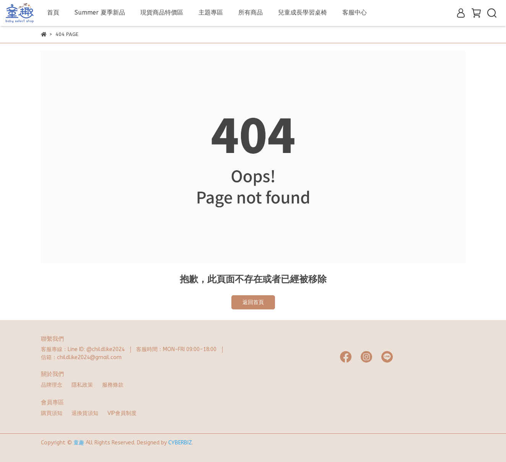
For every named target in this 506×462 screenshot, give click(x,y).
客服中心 (354, 12)
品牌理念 (51, 385)
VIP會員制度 (122, 413)
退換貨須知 (85, 413)
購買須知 (51, 413)
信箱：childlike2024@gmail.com (81, 357)
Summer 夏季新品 (100, 12)
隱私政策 (82, 385)
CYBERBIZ (180, 442)
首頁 (53, 12)
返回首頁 (253, 302)
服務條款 (113, 385)
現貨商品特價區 (161, 12)
